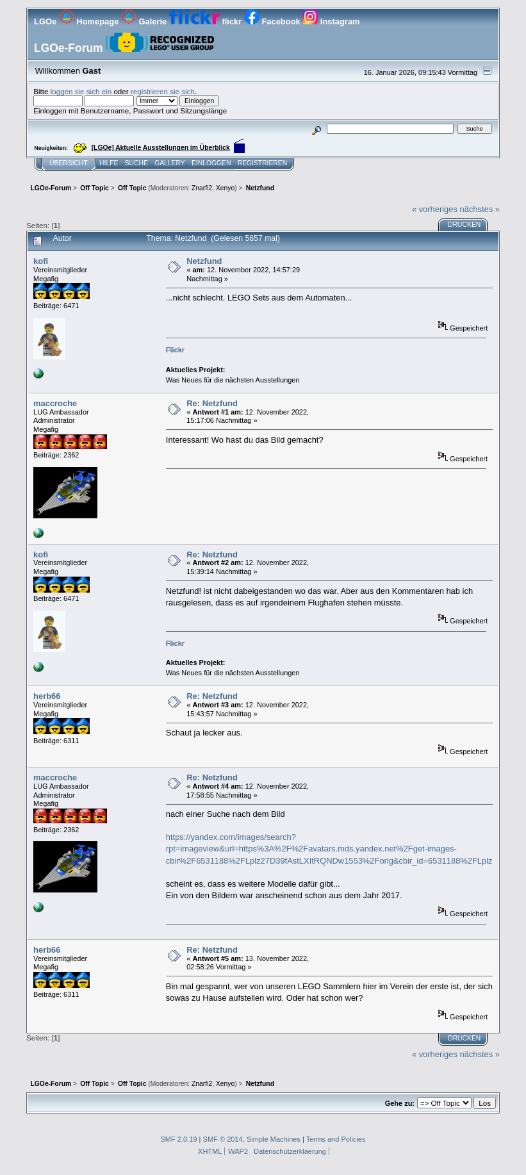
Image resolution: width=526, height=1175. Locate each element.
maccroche (55, 403)
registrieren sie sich (163, 91)
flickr (206, 21)
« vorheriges (434, 209)
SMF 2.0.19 (178, 1139)
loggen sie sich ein (81, 91)
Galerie (145, 21)
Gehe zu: (400, 1103)
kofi (40, 261)
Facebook (273, 21)
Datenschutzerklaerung (290, 1151)
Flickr (175, 350)
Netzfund (204, 261)
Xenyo (225, 188)
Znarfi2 (202, 188)
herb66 (46, 696)
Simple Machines (273, 1139)
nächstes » (480, 209)
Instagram (330, 21)
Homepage (90, 21)
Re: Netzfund (212, 403)
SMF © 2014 (223, 1139)
